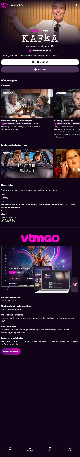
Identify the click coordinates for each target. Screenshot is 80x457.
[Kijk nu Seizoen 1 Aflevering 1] (40, 62)
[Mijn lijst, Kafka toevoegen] (40, 69)
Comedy (4, 198)
